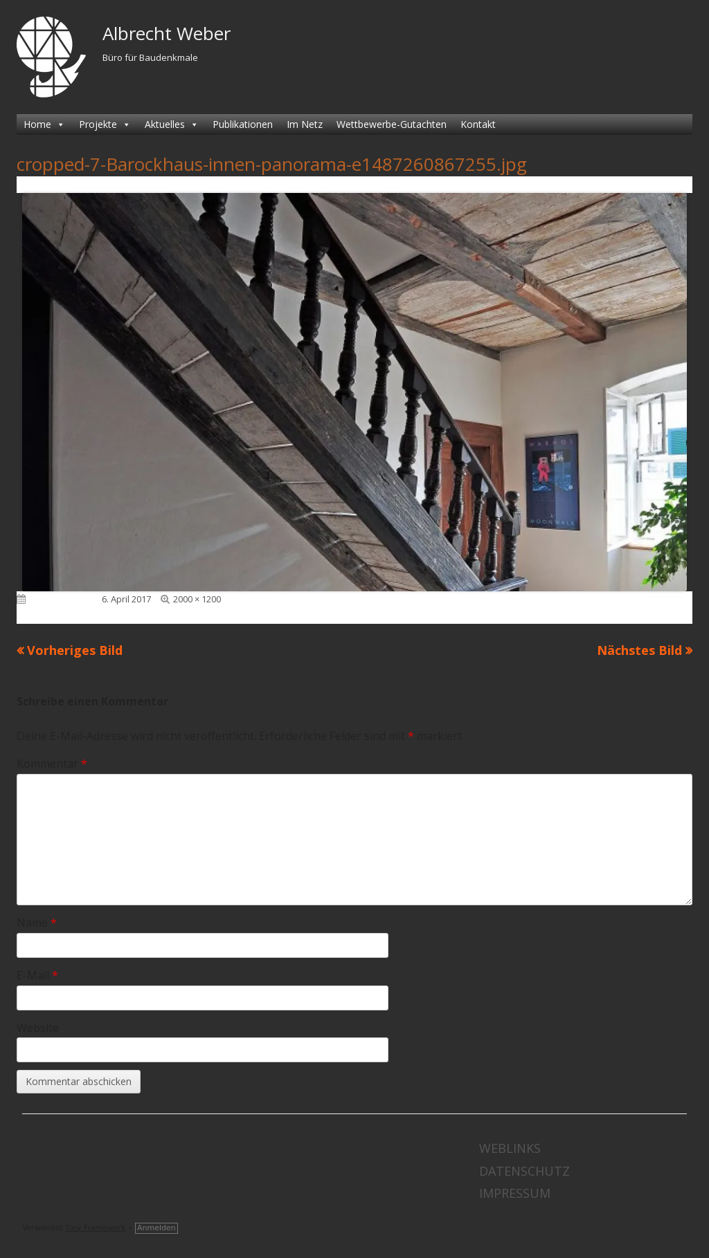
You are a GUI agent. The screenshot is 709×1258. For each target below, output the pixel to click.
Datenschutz (524, 1171)
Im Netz (305, 124)
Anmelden (156, 1227)
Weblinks (510, 1148)
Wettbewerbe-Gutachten (391, 124)
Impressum (514, 1193)
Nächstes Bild (639, 650)
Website (38, 1027)
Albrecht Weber (166, 33)
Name (37, 922)
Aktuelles (172, 124)
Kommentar (52, 763)
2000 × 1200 (197, 599)
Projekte (105, 124)
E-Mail (37, 975)
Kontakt (478, 124)
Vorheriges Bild (75, 650)
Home (44, 124)
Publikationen (243, 124)
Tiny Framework (95, 1227)
